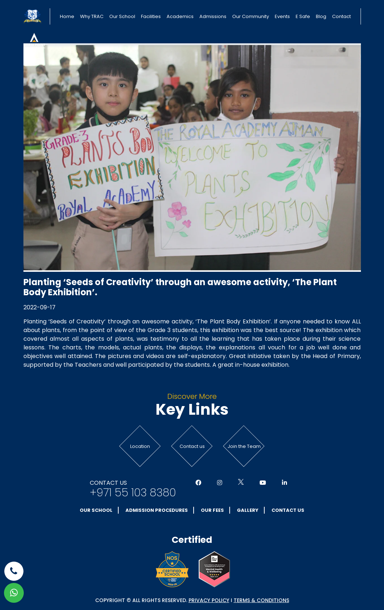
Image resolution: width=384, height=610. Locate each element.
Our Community (250, 16)
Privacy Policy (209, 600)
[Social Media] (198, 483)
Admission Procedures (156, 510)
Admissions (212, 16)
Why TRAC (91, 16)
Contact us (192, 446)
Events (282, 16)
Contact (341, 16)
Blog (321, 16)
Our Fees (212, 510)
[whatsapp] (14, 593)
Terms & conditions (261, 600)
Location (140, 446)
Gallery (248, 510)
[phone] (14, 571)
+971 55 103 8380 (133, 492)
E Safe (303, 16)
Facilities (151, 16)
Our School (122, 16)
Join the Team (244, 446)
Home (67, 16)
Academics (180, 16)
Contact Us (288, 510)
